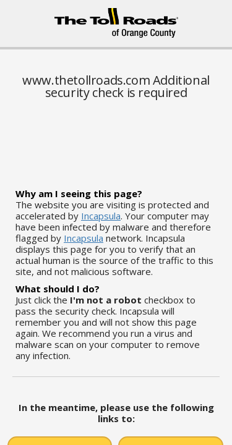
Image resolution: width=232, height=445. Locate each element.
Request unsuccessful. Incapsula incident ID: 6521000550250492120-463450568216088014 (116, 222)
